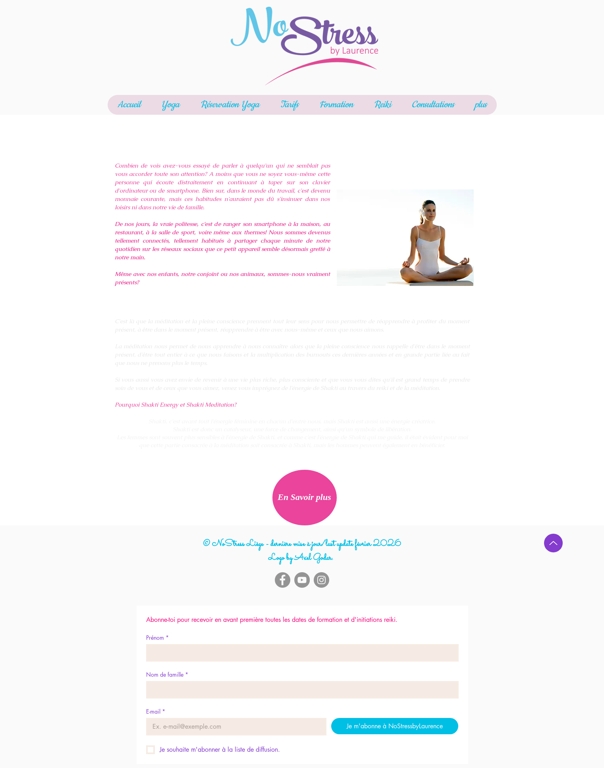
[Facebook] (282, 580)
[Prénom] (300, 653)
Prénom (157, 637)
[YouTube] (302, 580)
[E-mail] (234, 727)
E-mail (155, 711)
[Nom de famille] (300, 690)
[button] (170, 105)
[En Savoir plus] (304, 497)
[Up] (553, 543)
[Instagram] (321, 580)
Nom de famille (167, 674)
